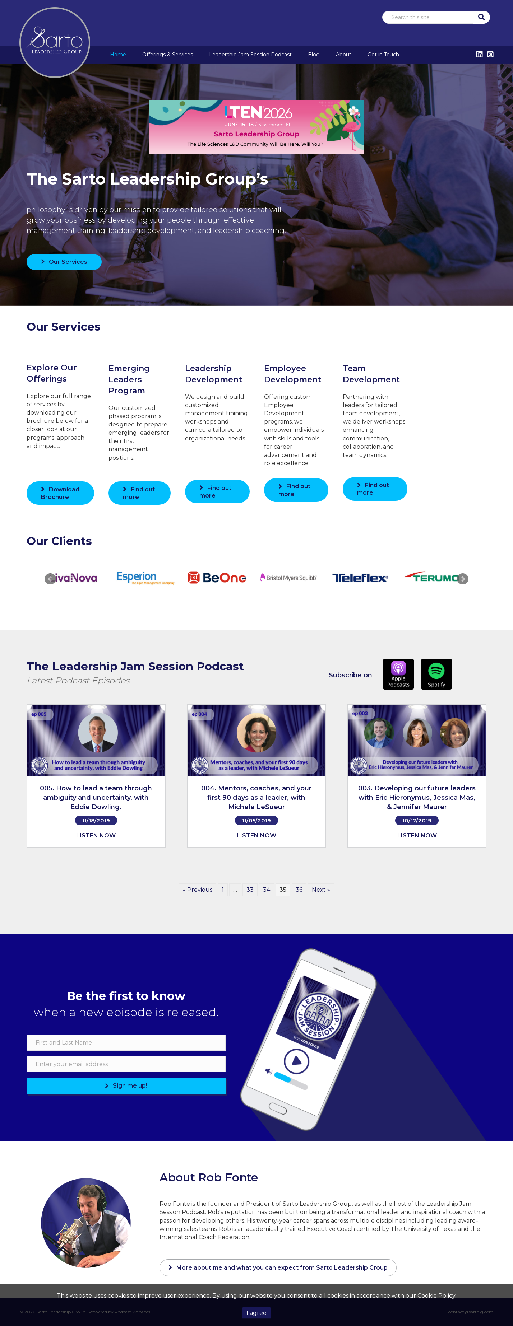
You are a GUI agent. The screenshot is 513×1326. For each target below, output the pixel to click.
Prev (50, 579)
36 (299, 889)
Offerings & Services (167, 54)
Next (462, 579)
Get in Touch (383, 54)
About (343, 54)
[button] (481, 17)
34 (266, 889)
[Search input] (427, 17)
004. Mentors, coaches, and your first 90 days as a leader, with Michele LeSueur (256, 797)
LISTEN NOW (96, 835)
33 (250, 889)
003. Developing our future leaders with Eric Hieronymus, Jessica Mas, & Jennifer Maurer (417, 797)
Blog (314, 54)
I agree (256, 1312)
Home (118, 54)
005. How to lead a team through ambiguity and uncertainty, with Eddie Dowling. (96, 797)
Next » (321, 889)
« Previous (197, 889)
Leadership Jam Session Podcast (250, 54)
